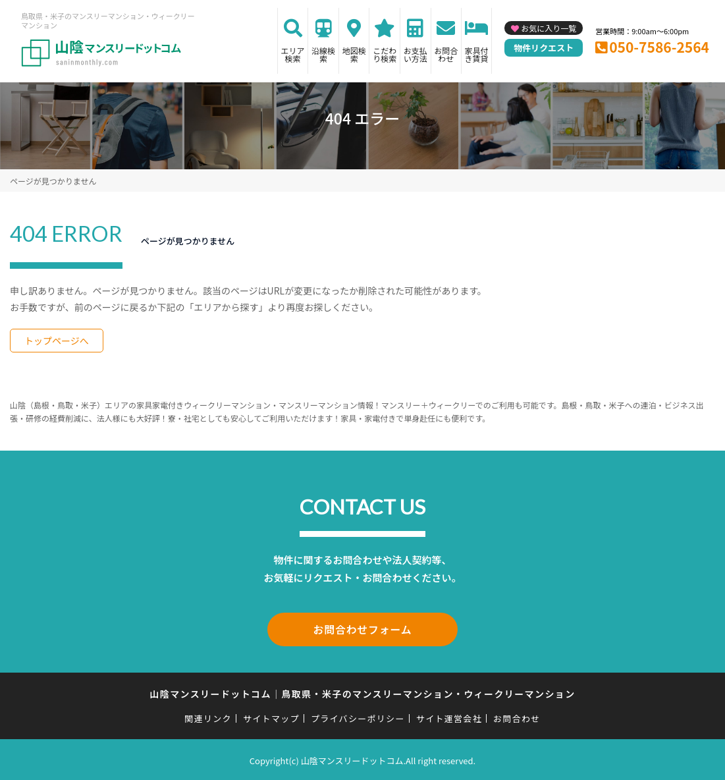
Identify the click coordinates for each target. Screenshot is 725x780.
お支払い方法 (415, 54)
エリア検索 (293, 54)
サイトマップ (271, 716)
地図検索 (354, 54)
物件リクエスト (544, 48)
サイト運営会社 (449, 716)
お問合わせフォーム (362, 628)
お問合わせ (446, 54)
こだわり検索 (384, 54)
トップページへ (56, 340)
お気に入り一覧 (548, 28)
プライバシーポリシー (358, 716)
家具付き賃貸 (477, 54)
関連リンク (208, 716)
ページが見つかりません (53, 180)
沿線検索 (323, 54)
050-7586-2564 (659, 47)
